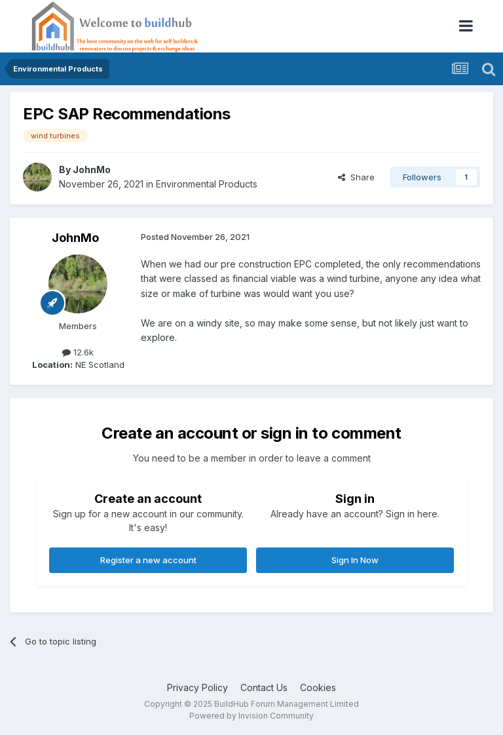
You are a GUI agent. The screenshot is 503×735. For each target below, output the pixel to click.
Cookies (318, 687)
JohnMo (92, 169)
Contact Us (264, 687)
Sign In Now (355, 560)
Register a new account (148, 560)
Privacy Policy (197, 687)
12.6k (78, 352)
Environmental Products (206, 183)
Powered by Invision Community (251, 716)
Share (356, 177)
